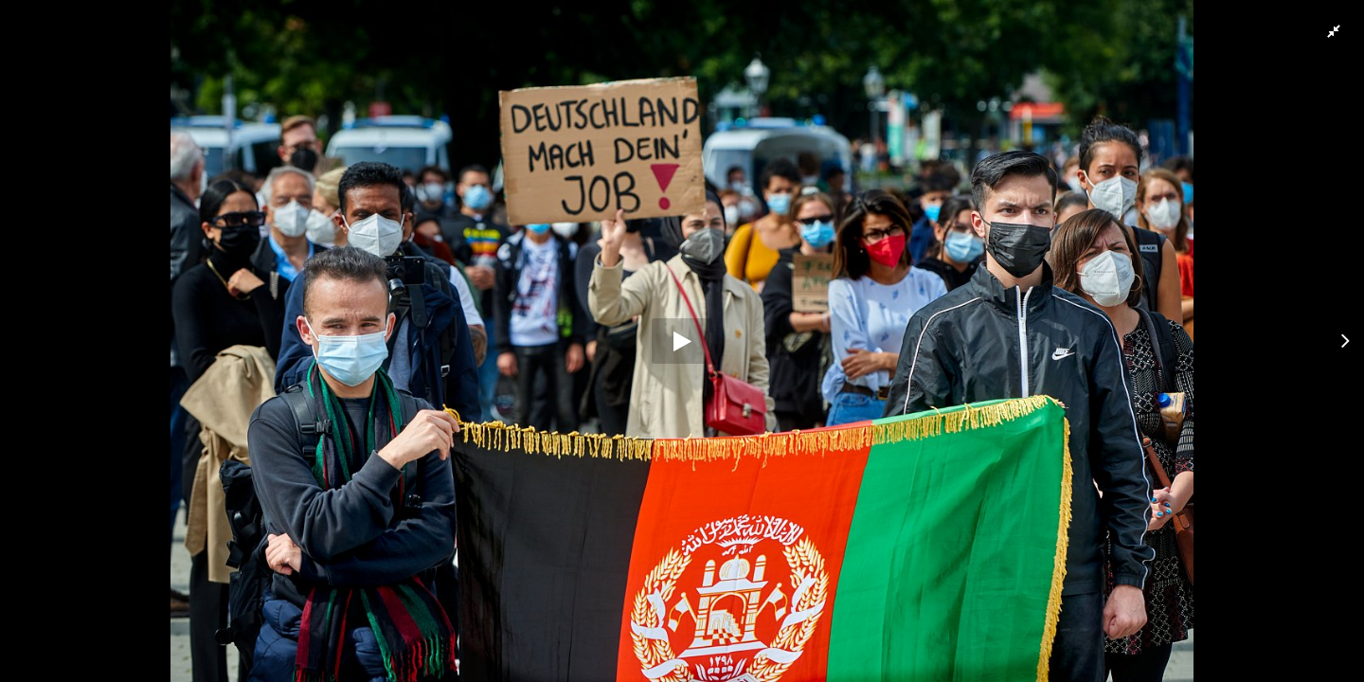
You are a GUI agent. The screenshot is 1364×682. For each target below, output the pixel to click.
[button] (1333, 30)
